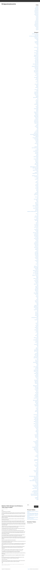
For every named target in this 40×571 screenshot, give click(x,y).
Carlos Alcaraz (36, 126)
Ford (37, 180)
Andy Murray (36, 69)
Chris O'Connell (36, 132)
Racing (37, 364)
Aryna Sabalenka (36, 77)
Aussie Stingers (36, 89)
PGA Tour (37, 347)
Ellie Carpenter (36, 164)
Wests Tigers (36, 481)
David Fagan (36, 152)
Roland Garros (36, 382)
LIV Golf (37, 259)
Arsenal (37, 76)
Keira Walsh (36, 248)
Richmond (37, 374)
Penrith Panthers (36, 344)
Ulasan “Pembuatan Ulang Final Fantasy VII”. (32, 519)
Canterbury (37, 125)
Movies (37, 297)
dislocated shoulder (36, 156)
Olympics (14, 564)
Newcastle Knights (36, 309)
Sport (37, 413)
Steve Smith (36, 422)
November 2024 (36, 25)
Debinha (37, 154)
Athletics (37, 86)
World (37, 489)
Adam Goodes (36, 42)
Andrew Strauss (36, 67)
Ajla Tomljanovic (36, 50)
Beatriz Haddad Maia (35, 97)
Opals (37, 333)
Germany (37, 190)
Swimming (37, 430)
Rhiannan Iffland (36, 373)
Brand (23, 564)
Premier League (36, 354)
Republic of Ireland (36, 371)
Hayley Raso (36, 203)
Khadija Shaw (36, 249)
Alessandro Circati (36, 56)
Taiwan (37, 433)
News (12, 564)
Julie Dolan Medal (36, 238)
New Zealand (36, 308)
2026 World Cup (36, 37)
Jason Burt (37, 222)
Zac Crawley (36, 498)
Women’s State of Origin (35, 488)
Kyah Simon (36, 251)
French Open (36, 185)
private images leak (36, 357)
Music (37, 298)
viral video (37, 468)
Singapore (37, 403)
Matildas (37, 277)
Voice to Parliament (36, 470)
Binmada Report (36, 104)
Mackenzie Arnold (36, 266)
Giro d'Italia (37, 192)
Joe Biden (37, 231)
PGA (37, 346)
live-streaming (36, 260)
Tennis (37, 438)
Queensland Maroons (35, 362)
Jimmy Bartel (36, 230)
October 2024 (36, 26)
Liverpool (37, 261)
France (37, 183)
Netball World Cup (36, 306)
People (37, 345)
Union (37, 457)
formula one (36, 182)
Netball (37, 304)
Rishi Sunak (36, 376)
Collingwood (36, 136)
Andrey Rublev (36, 68)
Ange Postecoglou (36, 70)
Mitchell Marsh (36, 289)
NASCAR (37, 299)
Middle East (37, 287)
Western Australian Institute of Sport (34, 480)
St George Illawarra (36, 414)
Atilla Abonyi (36, 87)
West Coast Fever (36, 477)
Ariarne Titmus (36, 75)
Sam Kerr (37, 391)
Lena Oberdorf (36, 257)
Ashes (37, 80)
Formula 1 (37, 181)
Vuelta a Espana (36, 471)
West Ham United (36, 478)
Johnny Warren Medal (35, 232)
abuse (37, 40)
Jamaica (37, 218)
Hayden (37, 201)
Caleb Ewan (36, 118)
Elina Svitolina (36, 163)
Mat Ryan (37, 276)
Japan (37, 221)
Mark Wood (37, 269)
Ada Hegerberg (36, 41)
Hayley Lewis (36, 202)
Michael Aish (36, 286)
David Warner (36, 153)
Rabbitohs (37, 363)
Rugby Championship (35, 385)
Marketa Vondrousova (35, 270)
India (37, 212)
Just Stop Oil (36, 239)
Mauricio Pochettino (36, 278)
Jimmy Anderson (36, 229)
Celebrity (37, 127)
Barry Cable (36, 95)
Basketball (37, 96)
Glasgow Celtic (36, 193)
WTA (37, 496)
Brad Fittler (37, 106)
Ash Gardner (36, 79)
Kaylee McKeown (36, 247)
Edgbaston (37, 162)
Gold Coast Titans (36, 194)
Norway (37, 318)
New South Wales (36, 307)
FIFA (37, 174)
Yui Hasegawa (36, 497)
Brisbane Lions (36, 113)
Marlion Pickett (36, 271)
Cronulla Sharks (36, 146)
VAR (37, 461)
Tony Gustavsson (36, 448)
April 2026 (37, 6)
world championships (35, 490)
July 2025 (37, 16)
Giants (37, 191)
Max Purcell (37, 279)
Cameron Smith (36, 123)
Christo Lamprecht (36, 133)
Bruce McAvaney (36, 115)
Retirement (37, 372)
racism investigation (36, 366)
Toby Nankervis (36, 442)
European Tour (36, 172)
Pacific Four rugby (36, 337)
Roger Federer (36, 381)
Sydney (37, 432)
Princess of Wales (36, 356)
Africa (37, 49)
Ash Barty (37, 78)
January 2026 (36, 9)
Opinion (37, 334)
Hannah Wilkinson (36, 199)
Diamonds (37, 155)
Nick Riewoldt (36, 315)
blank (21, 564)
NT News (37, 324)
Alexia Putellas (36, 60)
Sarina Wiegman (36, 395)
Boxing (37, 105)
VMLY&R (37, 469)
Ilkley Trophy (36, 210)
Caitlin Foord (36, 117)
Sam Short (37, 393)
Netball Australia (36, 305)
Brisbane (10, 564)
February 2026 (36, 8)
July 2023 (37, 27)
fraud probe (37, 184)
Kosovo (37, 250)
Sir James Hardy (36, 404)
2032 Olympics (36, 38)
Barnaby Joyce (36, 94)
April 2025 (37, 19)
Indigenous (37, 213)
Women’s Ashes (36, 487)
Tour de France (36, 450)
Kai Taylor (37, 240)
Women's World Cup (35, 486)
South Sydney (36, 411)
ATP (37, 88)
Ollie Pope (37, 326)
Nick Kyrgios (36, 314)
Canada (37, 124)
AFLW (37, 48)
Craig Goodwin (36, 143)
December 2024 (36, 24)
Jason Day (37, 223)
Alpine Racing (36, 61)
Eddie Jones (36, 161)
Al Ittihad (37, 51)
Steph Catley (36, 420)
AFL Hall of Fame (36, 47)
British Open (36, 114)
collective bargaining (35, 135)
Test (37, 439)
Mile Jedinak (36, 288)
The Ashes (37, 440)
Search (36, 506)
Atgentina (37, 85)
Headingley (37, 204)
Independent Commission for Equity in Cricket (32, 211)
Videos (37, 467)
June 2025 (37, 17)
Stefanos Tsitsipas (36, 419)
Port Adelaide (36, 353)
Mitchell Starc (36, 290)
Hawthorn (37, 200)
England (37, 165)
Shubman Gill (36, 401)
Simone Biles (36, 402)
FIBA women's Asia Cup (35, 173)
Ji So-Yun (37, 228)
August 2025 (36, 15)
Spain (37, 412)
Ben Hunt (37, 99)
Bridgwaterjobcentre (9, 4)
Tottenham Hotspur (36, 449)
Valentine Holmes (36, 460)
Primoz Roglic (36, 355)
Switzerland (37, 431)
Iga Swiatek (37, 209)
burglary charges (36, 116)
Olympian (37, 328)
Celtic (37, 128)
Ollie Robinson (36, 327)
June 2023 (37, 28)
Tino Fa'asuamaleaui (35, 441)
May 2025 (37, 18)
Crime (37, 145)
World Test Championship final (34, 495)
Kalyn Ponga (36, 241)
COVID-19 (37, 142)
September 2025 (36, 14)
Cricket (37, 144)
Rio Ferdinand (36, 375)
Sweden (37, 429)
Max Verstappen (36, 280)
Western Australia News (35, 479)
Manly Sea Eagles (36, 267)
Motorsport (37, 296)
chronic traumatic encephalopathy (34, 134)
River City (16, 564)
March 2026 (36, 7)
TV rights (37, 452)
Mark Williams (36, 268)
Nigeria (37, 316)
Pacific (37, 336)
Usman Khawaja (36, 459)
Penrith (37, 343)
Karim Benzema (36, 242)
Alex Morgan (36, 59)
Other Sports (36, 335)
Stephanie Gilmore (36, 421)
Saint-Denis (37, 390)
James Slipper (36, 220)
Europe (37, 171)
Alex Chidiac (36, 57)
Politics (37, 352)
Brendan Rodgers (36, 108)
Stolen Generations (36, 423)
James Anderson (36, 219)
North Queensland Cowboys (35, 317)
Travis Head (36, 451)
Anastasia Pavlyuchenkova (35, 66)
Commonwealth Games (35, 137)
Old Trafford (36, 325)
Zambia (37, 499)
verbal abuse (36, 462)
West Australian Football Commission (33, 476)
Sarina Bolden (36, 394)
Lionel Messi (36, 258)
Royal (37, 384)
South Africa (36, 410)
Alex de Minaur (36, 58)
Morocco (37, 295)
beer (37, 98)
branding (37, 107)
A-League (37, 39)
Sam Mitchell (36, 392)
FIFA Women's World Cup (35, 175)
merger (37, 285)
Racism (37, 365)
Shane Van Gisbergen (35, 400)
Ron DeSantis (36, 383)
